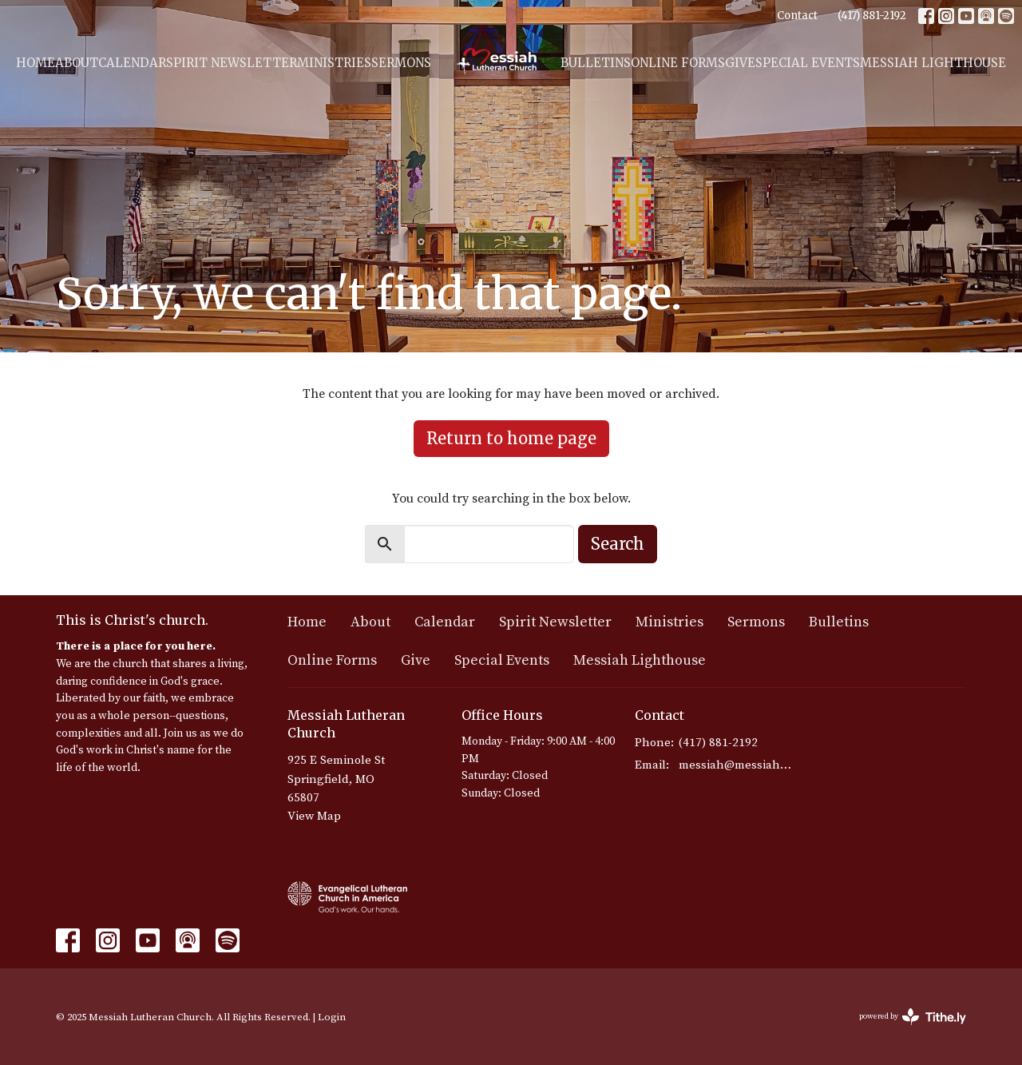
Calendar (132, 62)
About (76, 62)
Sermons (401, 62)
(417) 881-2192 (872, 15)
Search (617, 544)
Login (332, 1017)
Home (35, 62)
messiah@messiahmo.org (736, 765)
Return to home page (511, 438)
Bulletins (596, 62)
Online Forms (678, 62)
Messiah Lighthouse (933, 62)
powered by (912, 1016)
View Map (314, 816)
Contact (797, 15)
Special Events (807, 62)
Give (740, 62)
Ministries (334, 62)
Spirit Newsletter (231, 62)
